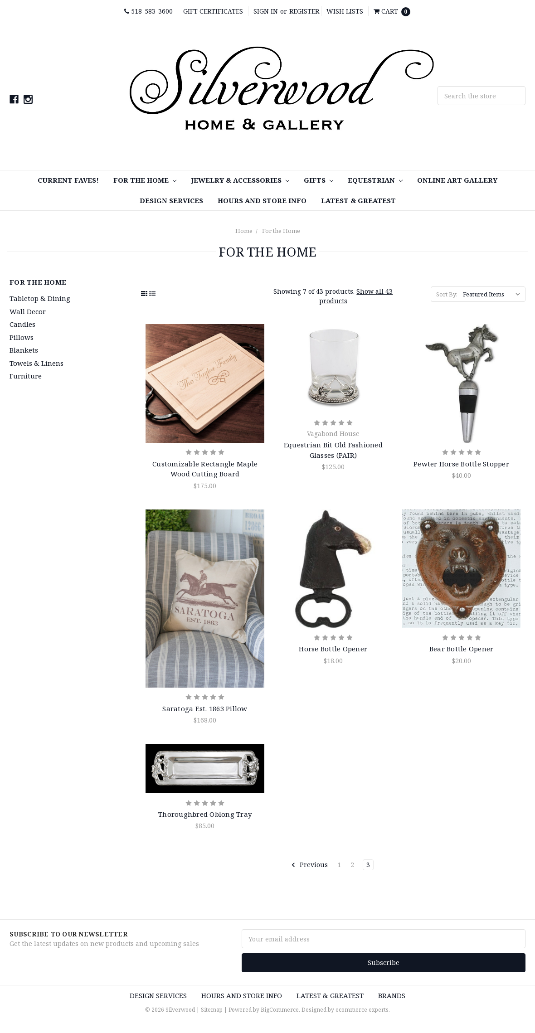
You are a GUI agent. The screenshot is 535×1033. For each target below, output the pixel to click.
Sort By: (446, 294)
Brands (391, 995)
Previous (309, 864)
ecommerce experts (362, 1010)
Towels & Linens (36, 363)
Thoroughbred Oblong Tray (205, 814)
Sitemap (212, 1010)
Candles (22, 324)
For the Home (144, 179)
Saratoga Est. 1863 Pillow (204, 708)
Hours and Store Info (262, 200)
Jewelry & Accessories (240, 179)
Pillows (22, 337)
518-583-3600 (148, 11)
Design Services (171, 200)
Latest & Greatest (358, 200)
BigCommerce (280, 1010)
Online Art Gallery (457, 179)
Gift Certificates (213, 11)
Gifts (318, 179)
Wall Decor (28, 311)
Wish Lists (344, 11)
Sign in (265, 11)
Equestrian (375, 179)
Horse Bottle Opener (333, 648)
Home (244, 231)
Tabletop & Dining (40, 298)
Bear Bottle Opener (461, 648)
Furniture (26, 375)
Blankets (24, 349)
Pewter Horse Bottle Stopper (461, 463)
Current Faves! (68, 179)
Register (304, 11)
